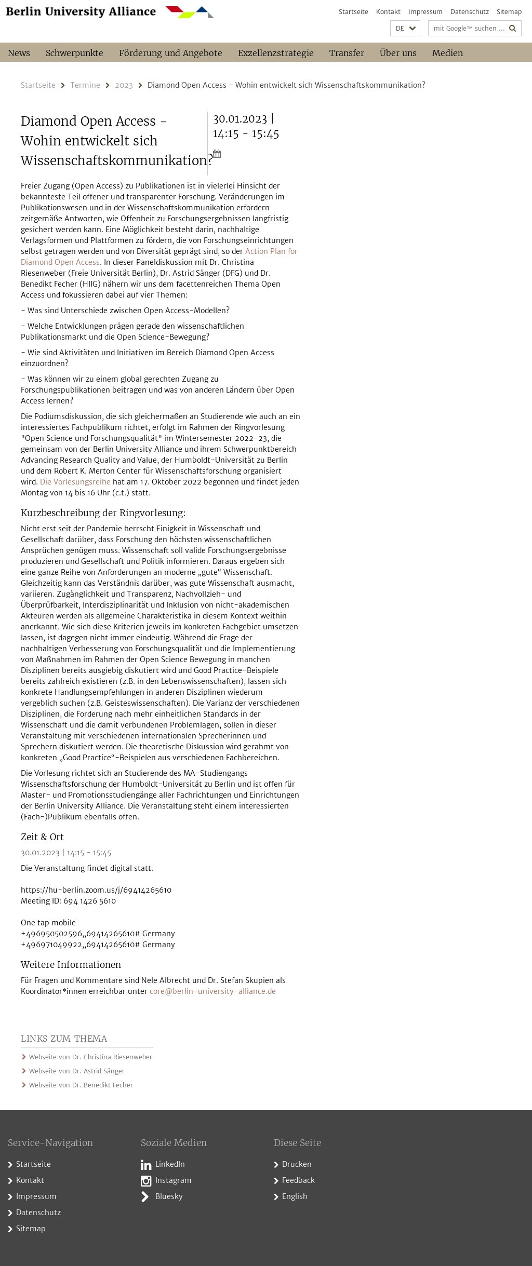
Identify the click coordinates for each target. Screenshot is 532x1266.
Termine (85, 85)
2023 (124, 85)
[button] (405, 28)
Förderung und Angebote (170, 53)
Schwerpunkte (74, 53)
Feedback (298, 1180)
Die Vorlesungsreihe (75, 482)
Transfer (346, 53)
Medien (447, 53)
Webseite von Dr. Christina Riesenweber (90, 1057)
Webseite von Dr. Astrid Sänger (77, 1071)
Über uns (398, 53)
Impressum (425, 12)
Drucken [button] (297, 1164)
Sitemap (509, 12)
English (295, 1196)
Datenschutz (469, 12)
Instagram (173, 1180)
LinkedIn (170, 1164)
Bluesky (169, 1196)
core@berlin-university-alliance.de (213, 991)
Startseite (353, 12)
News (19, 53)
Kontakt (388, 12)
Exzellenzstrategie (276, 53)
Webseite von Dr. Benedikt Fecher (81, 1085)
